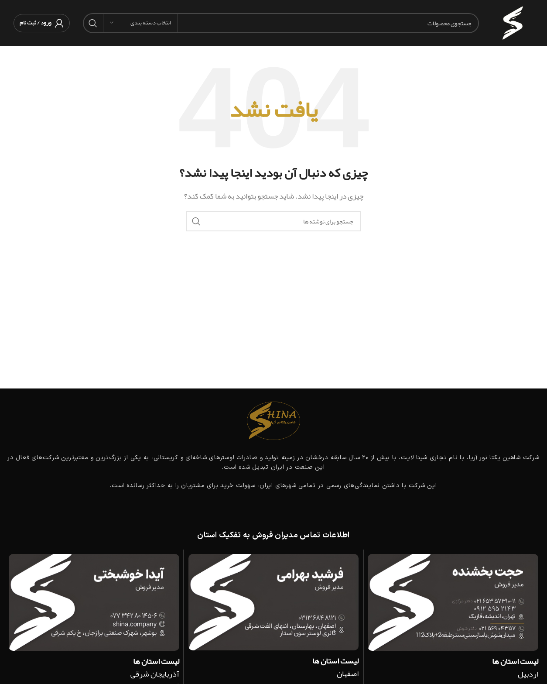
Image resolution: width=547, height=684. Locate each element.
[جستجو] (281, 23)
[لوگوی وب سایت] (512, 25)
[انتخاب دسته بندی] (140, 23)
